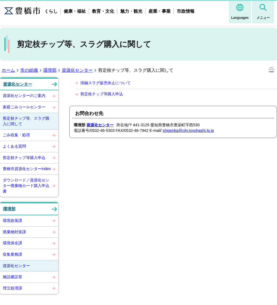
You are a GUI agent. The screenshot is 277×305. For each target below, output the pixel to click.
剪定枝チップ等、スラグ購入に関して (26, 121)
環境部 (50, 70)
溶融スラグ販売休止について (105, 83)
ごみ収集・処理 (16, 135)
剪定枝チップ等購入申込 (24, 157)
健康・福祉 (75, 11)
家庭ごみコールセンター (24, 107)
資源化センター (77, 70)
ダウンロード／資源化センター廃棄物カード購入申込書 (26, 185)
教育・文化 (103, 11)
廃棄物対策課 (14, 232)
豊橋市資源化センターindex (27, 168)
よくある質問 (14, 146)
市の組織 (29, 70)
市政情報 (185, 11)
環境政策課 (12, 220)
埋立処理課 (12, 288)
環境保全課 (12, 243)
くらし (51, 11)
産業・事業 (159, 11)
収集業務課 (12, 254)
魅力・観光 (131, 11)
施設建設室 (12, 277)
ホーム (8, 70)
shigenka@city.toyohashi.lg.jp (188, 130)
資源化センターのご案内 (24, 95)
